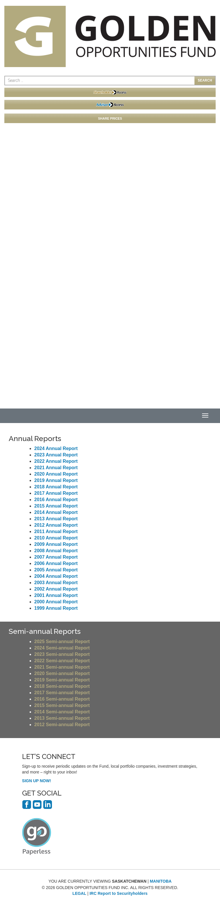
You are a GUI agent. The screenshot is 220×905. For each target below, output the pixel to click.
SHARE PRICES (110, 118)
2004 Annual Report (56, 576)
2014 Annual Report (56, 512)
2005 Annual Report (56, 569)
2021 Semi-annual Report (62, 667)
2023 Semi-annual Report (62, 654)
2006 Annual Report (56, 563)
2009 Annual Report (56, 544)
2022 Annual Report (56, 461)
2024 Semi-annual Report (62, 647)
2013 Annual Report (56, 518)
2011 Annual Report (56, 531)
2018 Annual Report (56, 486)
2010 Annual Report (56, 537)
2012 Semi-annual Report (62, 724)
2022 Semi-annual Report (62, 660)
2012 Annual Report (56, 525)
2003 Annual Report (56, 582)
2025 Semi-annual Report (62, 641)
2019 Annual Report (56, 480)
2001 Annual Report (56, 595)
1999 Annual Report (56, 608)
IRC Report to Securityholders (118, 893)
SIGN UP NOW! (36, 780)
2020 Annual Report (56, 474)
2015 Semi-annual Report (62, 705)
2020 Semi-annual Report (62, 673)
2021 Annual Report (56, 467)
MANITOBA (161, 881)
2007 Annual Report (56, 557)
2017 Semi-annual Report (62, 692)
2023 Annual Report (56, 454)
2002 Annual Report (56, 588)
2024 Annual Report (56, 448)
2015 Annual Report (56, 505)
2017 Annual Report (56, 493)
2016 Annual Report (56, 499)
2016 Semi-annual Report (62, 699)
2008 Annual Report (56, 550)
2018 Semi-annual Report (62, 686)
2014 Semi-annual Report (62, 711)
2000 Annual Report (56, 601)
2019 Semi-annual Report (62, 679)
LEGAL (79, 893)
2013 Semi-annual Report (62, 718)
